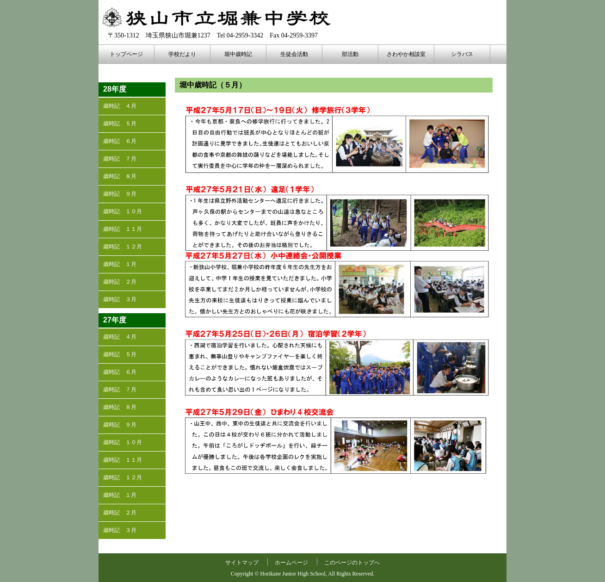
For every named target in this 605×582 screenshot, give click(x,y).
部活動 (350, 54)
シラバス (462, 54)
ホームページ (291, 562)
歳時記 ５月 (119, 123)
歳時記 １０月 (122, 211)
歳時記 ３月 (119, 299)
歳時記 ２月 (119, 282)
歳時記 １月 (119, 264)
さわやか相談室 (406, 54)
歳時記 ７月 (119, 158)
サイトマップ (242, 562)
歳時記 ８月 (119, 176)
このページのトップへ (352, 562)
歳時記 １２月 (122, 246)
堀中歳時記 (238, 54)
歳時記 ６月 (119, 141)
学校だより (182, 54)
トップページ (126, 54)
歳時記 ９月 (119, 194)
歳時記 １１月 (122, 229)
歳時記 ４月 (119, 106)
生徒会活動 (294, 54)
